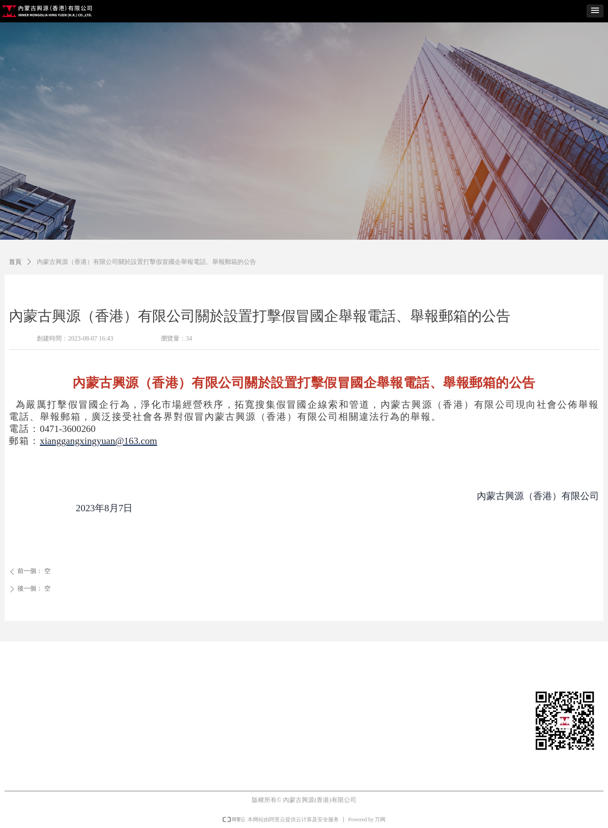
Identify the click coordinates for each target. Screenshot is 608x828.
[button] (595, 10)
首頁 (15, 262)
